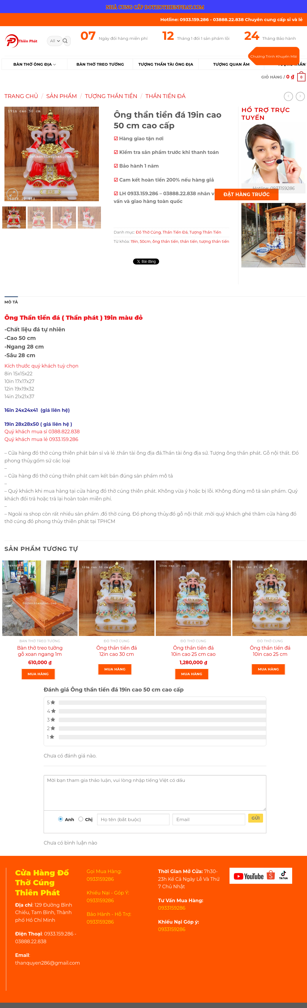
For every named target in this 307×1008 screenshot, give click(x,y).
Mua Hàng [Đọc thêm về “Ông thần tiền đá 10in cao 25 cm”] (268, 669)
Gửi (255, 818)
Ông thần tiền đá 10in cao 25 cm (270, 651)
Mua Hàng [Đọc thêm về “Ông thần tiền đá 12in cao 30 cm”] (115, 669)
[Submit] (65, 41)
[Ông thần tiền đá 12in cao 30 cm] (117, 598)
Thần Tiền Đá (165, 96)
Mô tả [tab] (11, 302)
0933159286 (172, 908)
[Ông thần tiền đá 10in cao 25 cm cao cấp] (193, 598)
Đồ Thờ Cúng (148, 232)
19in (134, 241)
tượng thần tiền (214, 241)
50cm (145, 241)
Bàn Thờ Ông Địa (34, 64)
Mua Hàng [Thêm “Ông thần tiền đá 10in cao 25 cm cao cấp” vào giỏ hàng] (191, 674)
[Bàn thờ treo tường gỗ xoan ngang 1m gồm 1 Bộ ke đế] (40, 598)
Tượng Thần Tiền (111, 96)
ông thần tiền (165, 241)
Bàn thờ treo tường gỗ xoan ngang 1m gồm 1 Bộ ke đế (40, 654)
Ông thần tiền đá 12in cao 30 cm (116, 651)
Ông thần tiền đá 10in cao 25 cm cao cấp (193, 654)
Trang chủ (21, 96)
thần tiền (188, 241)
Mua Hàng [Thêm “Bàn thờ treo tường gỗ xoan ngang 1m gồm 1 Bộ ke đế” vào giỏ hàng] (38, 674)
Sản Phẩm (61, 96)
